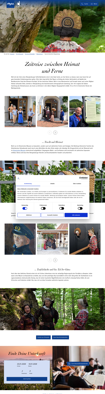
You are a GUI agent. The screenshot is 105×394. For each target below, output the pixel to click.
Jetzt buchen (27, 379)
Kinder (30, 373)
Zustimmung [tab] (28, 183)
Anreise (18, 366)
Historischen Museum (19, 150)
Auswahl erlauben (52, 215)
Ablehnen (29, 215)
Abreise (30, 366)
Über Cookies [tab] (77, 183)
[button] (43, 337)
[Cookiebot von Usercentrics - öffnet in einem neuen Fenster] (80, 178)
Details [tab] (52, 183)
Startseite (12, 54)
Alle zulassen (76, 215)
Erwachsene (24, 373)
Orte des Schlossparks (30, 54)
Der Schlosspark (19, 54)
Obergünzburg (39, 54)
